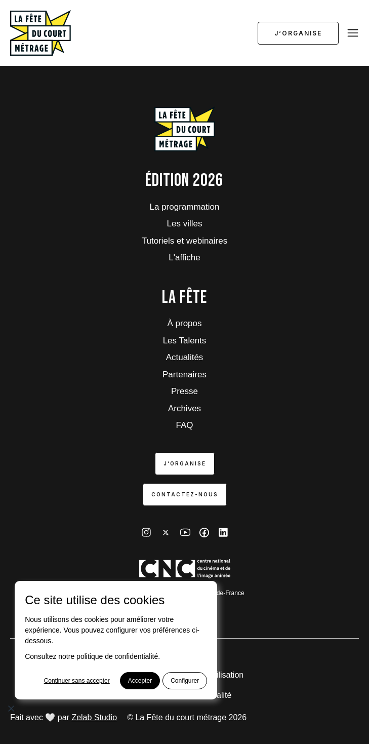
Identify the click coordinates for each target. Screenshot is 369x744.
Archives (184, 408)
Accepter (140, 680)
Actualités (184, 357)
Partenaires (184, 374)
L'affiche (184, 257)
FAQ (184, 425)
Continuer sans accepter (77, 680)
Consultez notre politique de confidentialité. (92, 656)
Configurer (185, 680)
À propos (184, 323)
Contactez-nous (184, 494)
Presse (184, 391)
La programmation (185, 207)
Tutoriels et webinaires (184, 241)
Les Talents (185, 340)
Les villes (184, 223)
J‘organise (298, 33)
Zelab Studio (94, 717)
